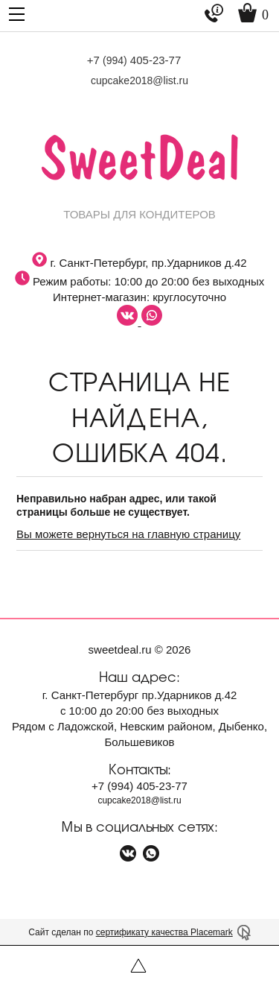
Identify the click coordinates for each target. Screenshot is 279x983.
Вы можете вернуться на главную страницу (128, 534)
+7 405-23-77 (134, 60)
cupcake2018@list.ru (139, 80)
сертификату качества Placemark (164, 932)
